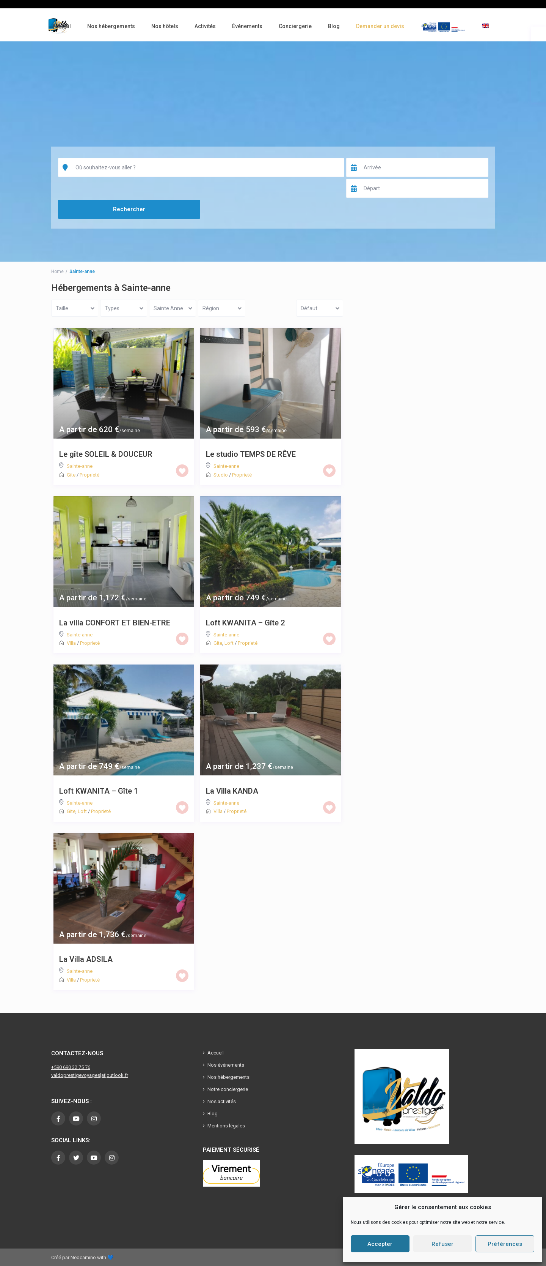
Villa (71, 643)
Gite (71, 475)
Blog (334, 26)
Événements (247, 26)
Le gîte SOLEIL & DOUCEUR (105, 454)
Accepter (379, 1244)
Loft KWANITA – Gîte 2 (245, 623)
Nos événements (225, 1065)
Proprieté (89, 475)
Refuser (442, 1244)
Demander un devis (380, 26)
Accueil (61, 26)
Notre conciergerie (227, 1089)
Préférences (505, 1244)
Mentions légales (226, 1126)
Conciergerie (295, 26)
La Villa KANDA (232, 791)
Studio (220, 475)
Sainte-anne (80, 466)
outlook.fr (117, 1075)
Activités (205, 26)
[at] (103, 1075)
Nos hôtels (164, 26)
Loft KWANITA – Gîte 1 (98, 791)
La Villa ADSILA (86, 959)
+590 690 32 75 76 (70, 1067)
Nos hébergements (111, 26)
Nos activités (221, 1101)
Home (57, 271)
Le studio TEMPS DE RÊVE (251, 454)
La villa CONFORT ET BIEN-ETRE (114, 623)
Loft (229, 643)
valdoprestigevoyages (75, 1075)
